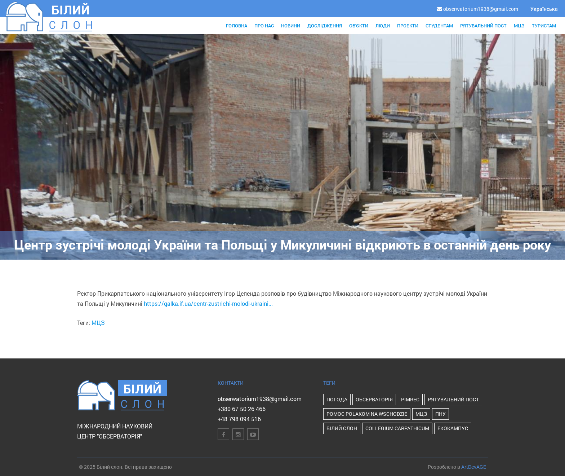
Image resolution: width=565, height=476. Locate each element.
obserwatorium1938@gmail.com (260, 398)
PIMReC (410, 399)
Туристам (544, 25)
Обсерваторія (374, 399)
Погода (336, 399)
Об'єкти (358, 25)
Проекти (407, 25)
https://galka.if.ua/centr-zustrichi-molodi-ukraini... (208, 303)
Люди (382, 25)
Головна (236, 25)
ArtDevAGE (473, 466)
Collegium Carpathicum (397, 428)
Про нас (264, 25)
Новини (290, 25)
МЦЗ (519, 25)
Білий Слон (341, 428)
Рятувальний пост (483, 25)
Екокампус (452, 428)
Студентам (439, 25)
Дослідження (324, 25)
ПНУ (440, 413)
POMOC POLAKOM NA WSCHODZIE (366, 413)
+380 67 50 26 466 (242, 409)
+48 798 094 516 (239, 419)
